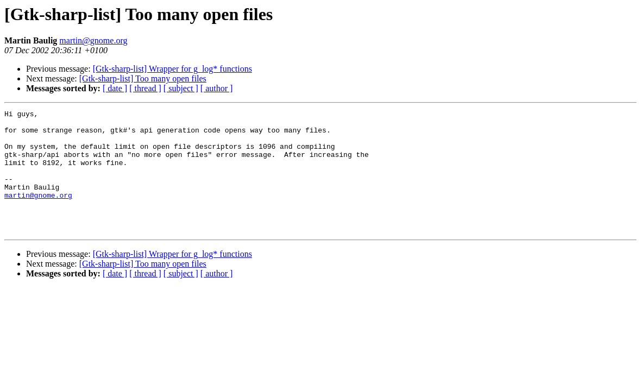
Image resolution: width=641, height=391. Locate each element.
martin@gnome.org (93, 40)
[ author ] (216, 88)
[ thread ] (145, 88)
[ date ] (115, 88)
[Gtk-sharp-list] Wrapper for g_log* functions (172, 68)
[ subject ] (181, 88)
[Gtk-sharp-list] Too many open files (142, 78)
